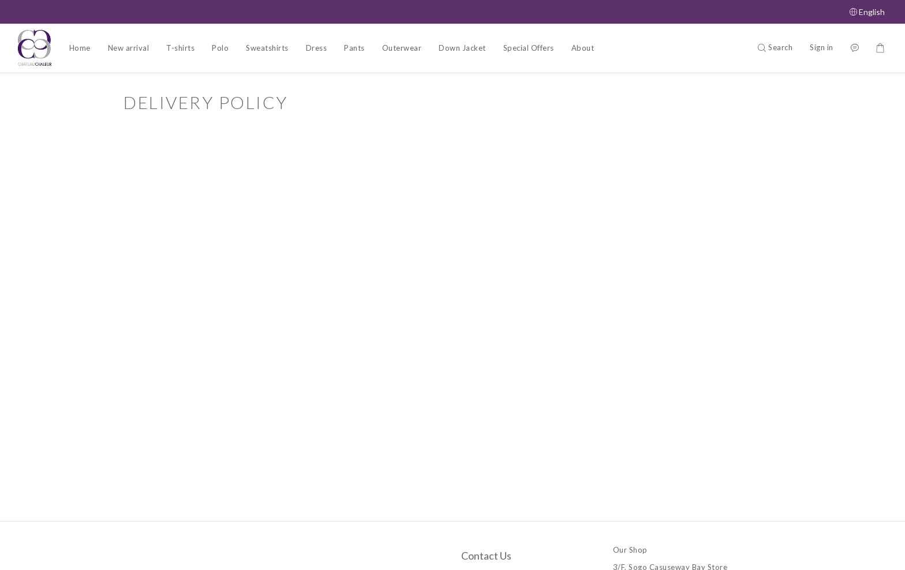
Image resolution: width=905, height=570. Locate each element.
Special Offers (528, 47)
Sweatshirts (267, 47)
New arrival (128, 47)
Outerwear (402, 47)
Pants (354, 47)
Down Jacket (462, 47)
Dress (316, 47)
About (582, 47)
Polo (220, 47)
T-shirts (180, 47)
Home (80, 47)
